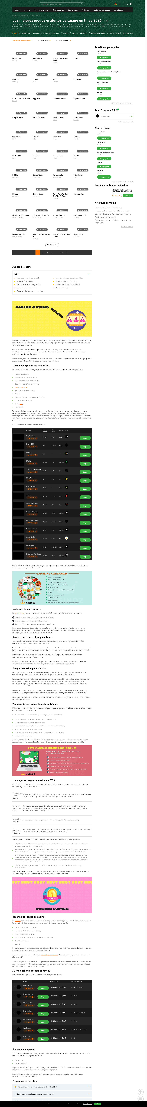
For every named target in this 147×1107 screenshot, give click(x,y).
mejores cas (19, 615)
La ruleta (45, 35)
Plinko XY (115, 184)
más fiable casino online (49, 957)
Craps (73, 35)
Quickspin (15, 179)
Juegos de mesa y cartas (98, 35)
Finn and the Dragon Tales (120, 161)
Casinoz (17, 923)
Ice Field (115, 172)
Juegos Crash (83, 35)
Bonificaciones (58, 12)
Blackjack (36, 35)
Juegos (27, 12)
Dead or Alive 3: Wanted (120, 64)
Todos (15, 35)
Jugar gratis (21, 55)
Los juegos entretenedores (131, 35)
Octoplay (35, 240)
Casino (17, 12)
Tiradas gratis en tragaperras (105, 231)
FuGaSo (114, 79)
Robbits (114, 98)
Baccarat (65, 35)
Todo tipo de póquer (21, 389)
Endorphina (36, 179)
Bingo (117, 35)
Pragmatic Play (17, 238)
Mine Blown (116, 138)
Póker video (55, 35)
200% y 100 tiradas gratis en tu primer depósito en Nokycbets (122, 205)
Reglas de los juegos (101, 12)
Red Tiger (77, 238)
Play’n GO (36, 198)
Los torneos (73, 12)
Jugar (85, 440)
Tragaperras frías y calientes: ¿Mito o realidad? (112, 225)
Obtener (127, 209)
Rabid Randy (116, 150)
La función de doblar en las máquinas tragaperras (113, 228)
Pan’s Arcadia (116, 53)
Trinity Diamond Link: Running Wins (122, 76)
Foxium (55, 200)
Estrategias (118, 12)
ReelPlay (76, 219)
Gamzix (55, 83)
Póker (110, 35)
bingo (21, 406)
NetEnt (14, 62)
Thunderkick (57, 179)
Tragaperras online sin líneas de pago (108, 222)
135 (61, 254)
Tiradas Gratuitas (41, 12)
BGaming (15, 83)
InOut (34, 83)
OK (97, 1104)
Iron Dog (76, 179)
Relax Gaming (37, 219)
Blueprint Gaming (18, 219)
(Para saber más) (87, 1104)
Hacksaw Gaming (58, 219)
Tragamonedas (25, 35)
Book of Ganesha (117, 87)
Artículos (85, 12)
